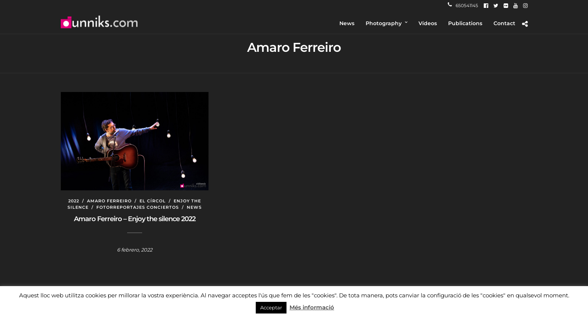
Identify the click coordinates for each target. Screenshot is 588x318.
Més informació (312, 307)
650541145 (463, 5)
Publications (465, 23)
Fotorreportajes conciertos (137, 207)
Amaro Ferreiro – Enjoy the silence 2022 (134, 219)
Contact (504, 23)
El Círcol (153, 200)
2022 (73, 200)
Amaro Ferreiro (109, 200)
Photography (384, 23)
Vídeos (427, 23)
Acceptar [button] (271, 307)
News (346, 23)
